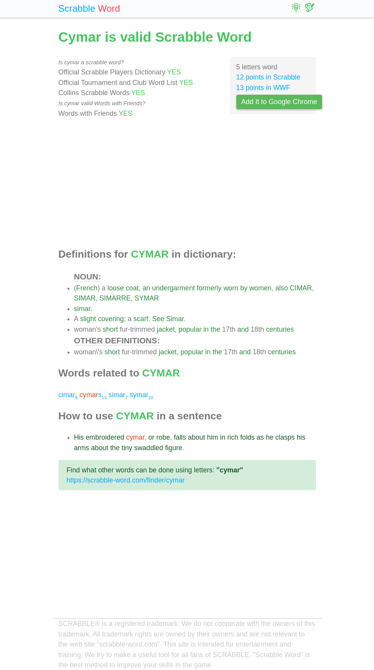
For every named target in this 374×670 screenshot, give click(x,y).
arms (81, 448)
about (196, 437)
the (215, 329)
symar (141, 395)
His (79, 437)
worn (230, 288)
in (206, 329)
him (212, 437)
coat (132, 288)
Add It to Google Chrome (279, 102)
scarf (140, 319)
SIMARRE (115, 298)
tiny (127, 448)
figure (173, 448)
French (86, 288)
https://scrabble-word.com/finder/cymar (126, 480)
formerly (209, 288)
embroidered (105, 437)
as (260, 437)
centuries (280, 329)
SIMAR (85, 298)
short (110, 329)
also (281, 288)
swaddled (148, 448)
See (158, 319)
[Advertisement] (187, 183)
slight (88, 319)
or (151, 437)
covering (111, 319)
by (244, 288)
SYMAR (147, 298)
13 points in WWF (263, 88)
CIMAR (301, 288)
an (147, 288)
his (301, 437)
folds (247, 437)
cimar (68, 395)
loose (116, 288)
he (270, 437)
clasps (285, 437)
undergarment (173, 288)
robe (163, 437)
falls (180, 437)
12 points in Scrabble (268, 77)
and (243, 329)
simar (82, 309)
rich (232, 437)
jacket (166, 329)
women (260, 288)
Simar (175, 319)
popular (190, 329)
